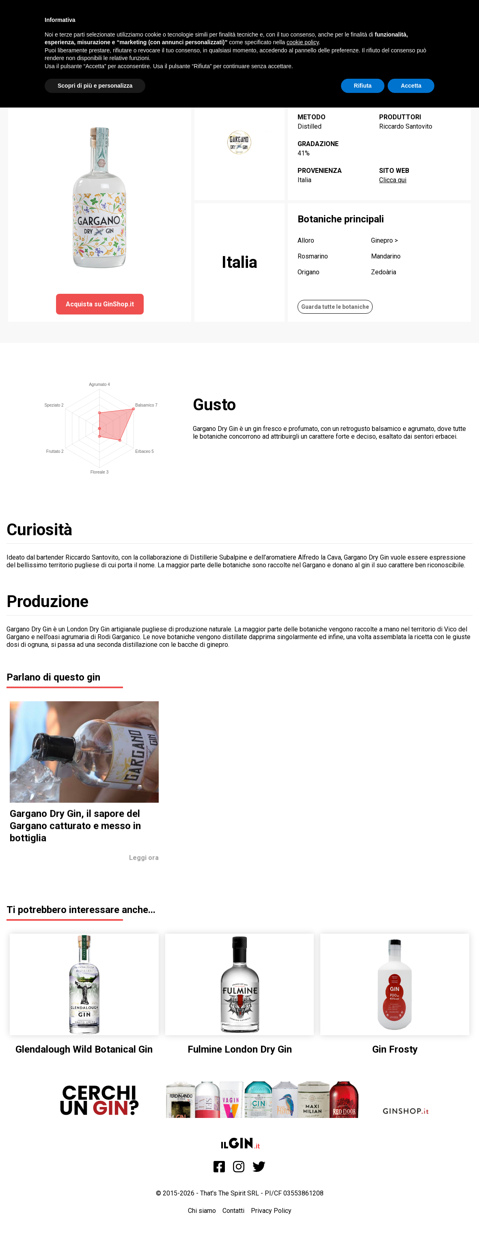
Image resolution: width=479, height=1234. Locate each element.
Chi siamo (202, 1211)
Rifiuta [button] (363, 85)
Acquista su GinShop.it (100, 304)
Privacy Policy (271, 1211)
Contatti (233, 1211)
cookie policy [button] (303, 42)
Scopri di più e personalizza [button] (95, 85)
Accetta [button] (411, 85)
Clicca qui (392, 180)
